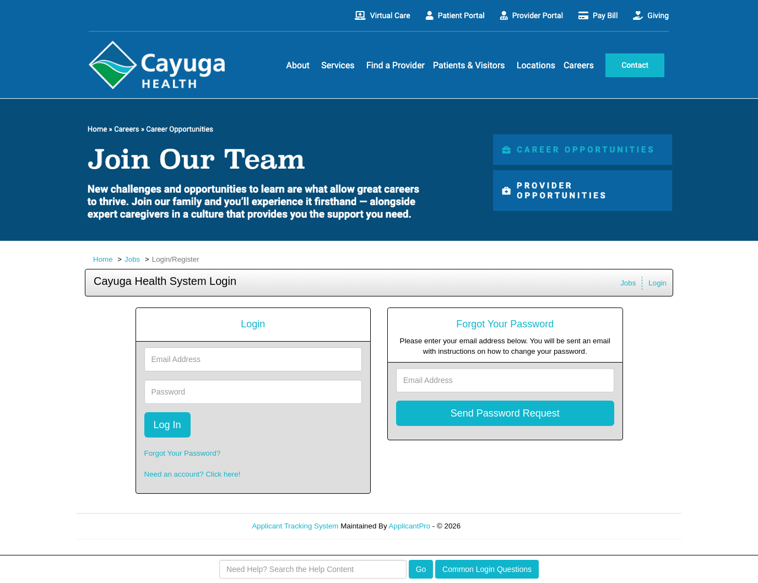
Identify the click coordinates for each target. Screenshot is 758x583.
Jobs (132, 259)
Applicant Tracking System (295, 526)
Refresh (493, 526)
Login (657, 283)
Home (103, 259)
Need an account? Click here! (192, 474)
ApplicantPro (410, 526)
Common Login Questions (487, 569)
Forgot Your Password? (182, 453)
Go (421, 569)
